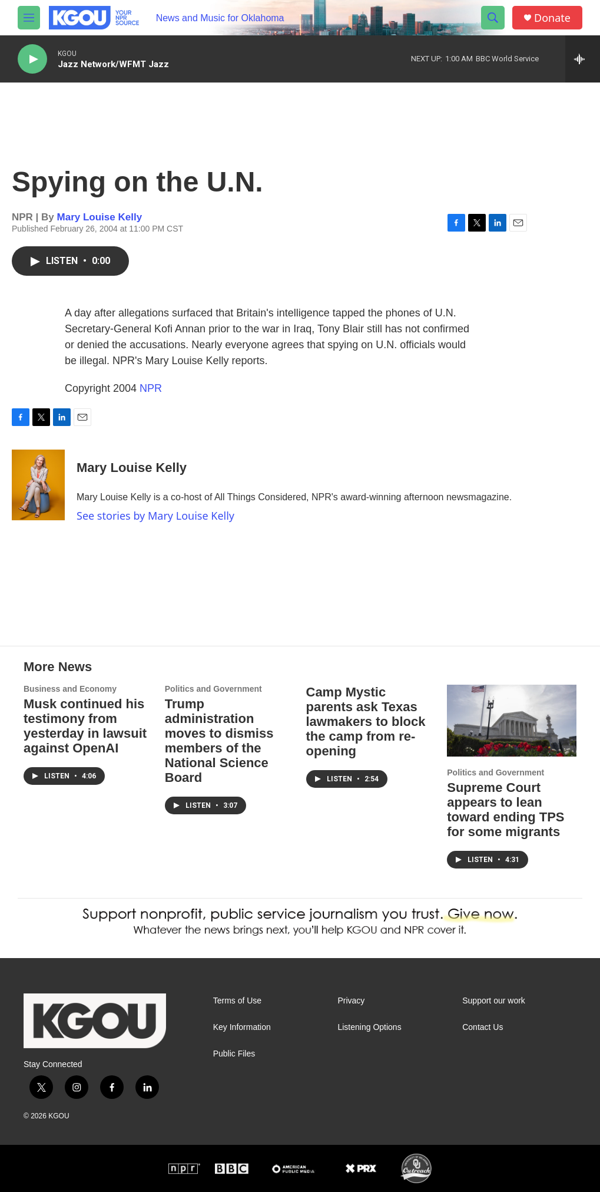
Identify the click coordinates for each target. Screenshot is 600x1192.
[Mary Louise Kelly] (38, 485)
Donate (552, 18)
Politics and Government (213, 689)
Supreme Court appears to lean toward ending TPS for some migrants (505, 809)
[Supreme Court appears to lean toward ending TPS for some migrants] (511, 721)
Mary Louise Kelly (99, 217)
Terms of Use (237, 1000)
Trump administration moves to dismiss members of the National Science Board (219, 740)
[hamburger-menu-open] (29, 17)
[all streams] (582, 58)
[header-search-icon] (493, 17)
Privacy (350, 1000)
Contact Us (482, 1027)
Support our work (493, 1000)
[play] (32, 59)
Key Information (242, 1027)
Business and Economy (70, 689)
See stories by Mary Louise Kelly (155, 516)
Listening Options (369, 1027)
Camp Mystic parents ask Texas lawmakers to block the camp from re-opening (366, 721)
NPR (151, 388)
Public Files (234, 1053)
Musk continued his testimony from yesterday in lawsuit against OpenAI (85, 725)
